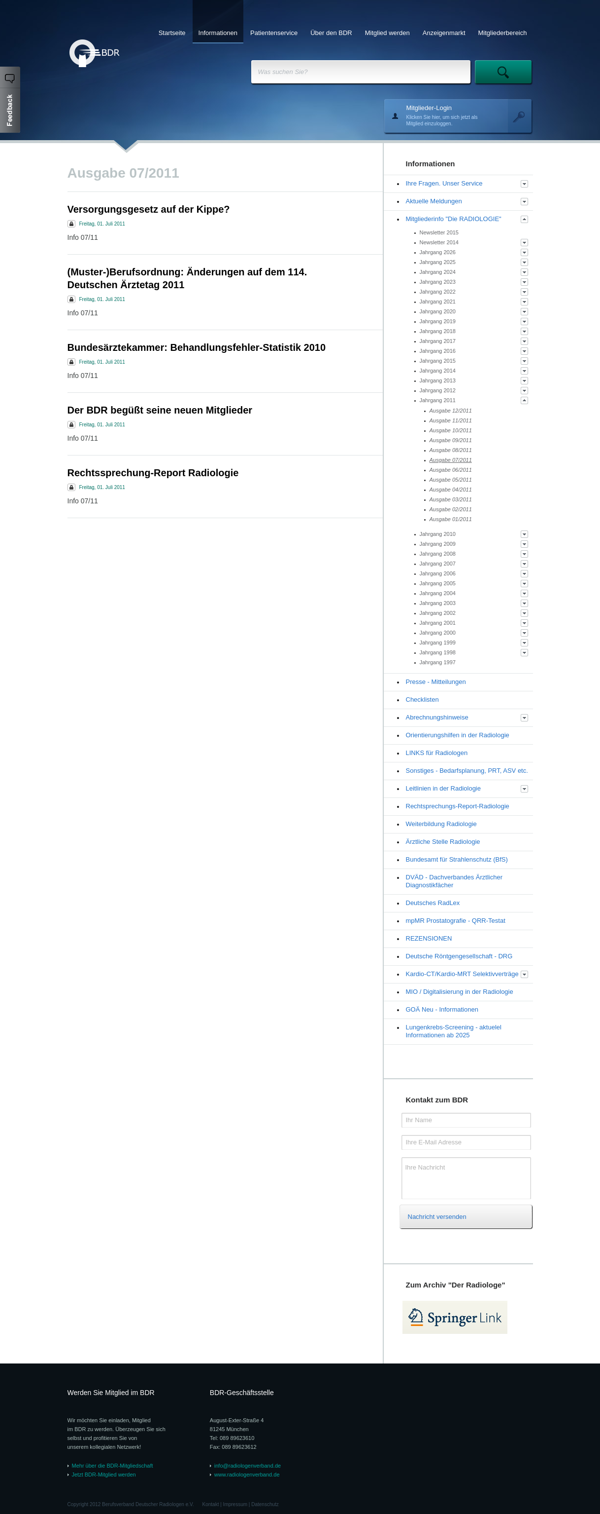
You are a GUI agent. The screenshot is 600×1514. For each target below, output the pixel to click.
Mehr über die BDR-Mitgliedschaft (112, 1466)
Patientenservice (274, 33)
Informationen (218, 33)
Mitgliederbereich (502, 33)
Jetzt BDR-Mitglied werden (104, 1474)
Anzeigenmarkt (444, 33)
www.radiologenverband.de (247, 1474)
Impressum (235, 1504)
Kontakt (210, 1504)
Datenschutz (265, 1504)
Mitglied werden (387, 33)
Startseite (172, 33)
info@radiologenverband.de (247, 1466)
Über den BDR (331, 33)
